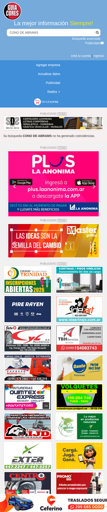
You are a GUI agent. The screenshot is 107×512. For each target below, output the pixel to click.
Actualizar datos (49, 74)
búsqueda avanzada (86, 38)
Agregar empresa (48, 65)
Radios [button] (53, 91)
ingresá (98, 56)
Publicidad (94, 43)
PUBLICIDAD (53, 113)
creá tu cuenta (81, 56)
